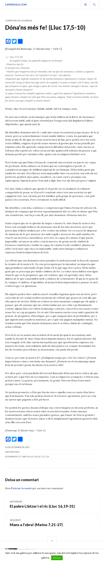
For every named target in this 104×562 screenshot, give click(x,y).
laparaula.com (16, 4)
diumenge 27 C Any (16, 456)
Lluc (31, 456)
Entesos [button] (57, 558)
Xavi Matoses (12, 452)
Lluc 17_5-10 (42, 456)
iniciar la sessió (22, 488)
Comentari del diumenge (18, 20)
